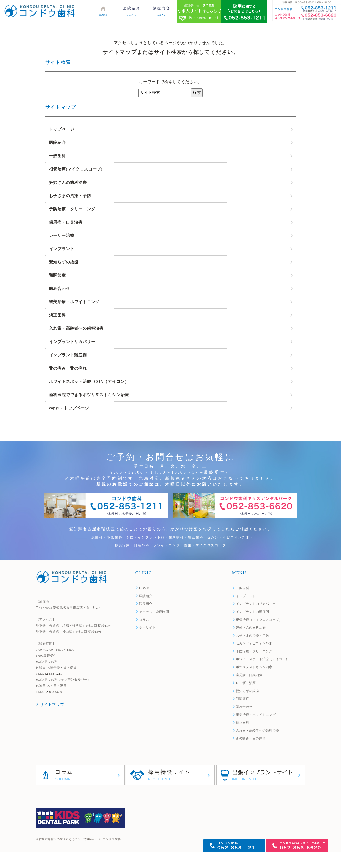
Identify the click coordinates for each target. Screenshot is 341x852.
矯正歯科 (57, 315)
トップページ (61, 129)
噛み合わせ (59, 288)
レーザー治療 (61, 235)
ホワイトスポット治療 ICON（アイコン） (89, 381)
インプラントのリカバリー (256, 604)
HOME (144, 588)
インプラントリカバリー (72, 341)
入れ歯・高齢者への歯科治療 (76, 328)
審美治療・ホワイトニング (74, 302)
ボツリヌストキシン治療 (254, 667)
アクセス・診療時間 (154, 612)
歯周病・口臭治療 (66, 222)
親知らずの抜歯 (64, 262)
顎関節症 (57, 275)
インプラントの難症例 (252, 612)
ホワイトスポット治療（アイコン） (262, 659)
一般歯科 (57, 156)
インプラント (61, 249)
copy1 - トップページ (69, 408)
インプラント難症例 (68, 355)
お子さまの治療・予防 (70, 196)
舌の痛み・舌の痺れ (68, 368)
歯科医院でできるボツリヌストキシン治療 (89, 395)
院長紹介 (145, 604)
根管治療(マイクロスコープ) (76, 169)
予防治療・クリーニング (72, 209)
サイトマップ (52, 704)
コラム (144, 620)
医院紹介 (57, 142)
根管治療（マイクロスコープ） (259, 620)
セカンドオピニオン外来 (254, 643)
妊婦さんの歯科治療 (68, 182)
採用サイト (147, 627)
